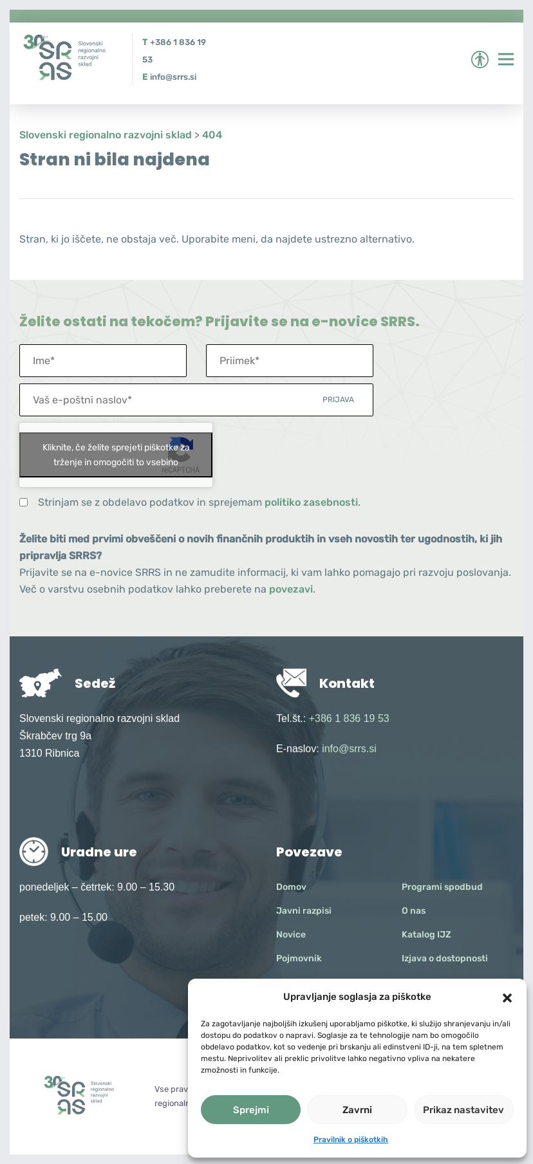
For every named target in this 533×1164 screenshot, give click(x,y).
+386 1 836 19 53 (349, 718)
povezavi (291, 589)
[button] (507, 996)
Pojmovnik (299, 958)
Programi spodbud (442, 887)
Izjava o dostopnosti (445, 958)
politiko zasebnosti (311, 502)
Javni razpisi (304, 910)
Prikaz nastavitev (463, 1110)
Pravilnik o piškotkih (350, 1139)
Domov (291, 887)
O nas (413, 910)
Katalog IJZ (426, 934)
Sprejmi (251, 1110)
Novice (291, 934)
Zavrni (357, 1110)
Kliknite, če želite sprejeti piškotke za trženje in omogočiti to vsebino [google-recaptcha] (116, 455)
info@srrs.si (173, 77)
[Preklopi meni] (506, 59)
